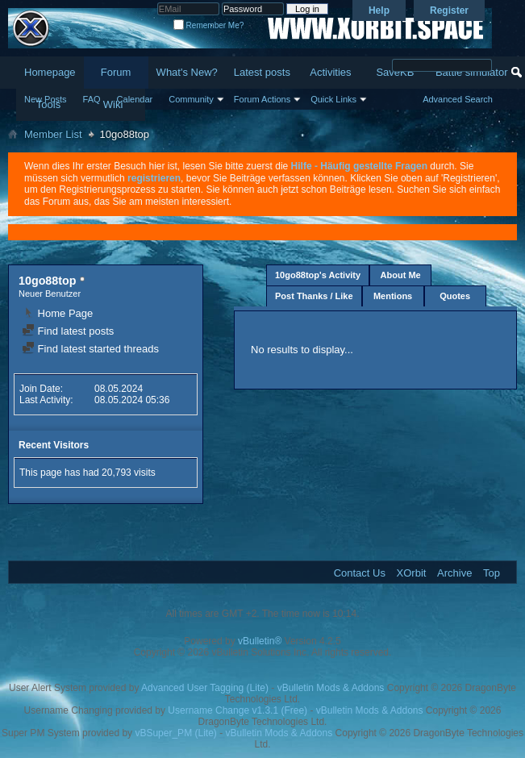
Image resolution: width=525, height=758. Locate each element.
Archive (454, 573)
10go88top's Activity (317, 275)
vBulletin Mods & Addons (331, 687)
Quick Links (333, 99)
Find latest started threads (90, 349)
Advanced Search (458, 99)
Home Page (57, 313)
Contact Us (359, 573)
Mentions (392, 296)
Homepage (50, 72)
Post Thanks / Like (314, 296)
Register (449, 10)
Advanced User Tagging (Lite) (205, 687)
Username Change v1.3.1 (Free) (237, 710)
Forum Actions (262, 99)
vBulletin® (259, 641)
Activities (330, 72)
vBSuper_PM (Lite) (175, 733)
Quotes (455, 296)
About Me (401, 275)
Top (491, 573)
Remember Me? (208, 25)
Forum (116, 72)
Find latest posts (68, 331)
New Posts (45, 99)
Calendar (135, 99)
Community (191, 99)
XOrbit (412, 573)
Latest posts (262, 72)
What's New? (187, 72)
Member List (53, 134)
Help (379, 10)
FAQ (92, 99)
